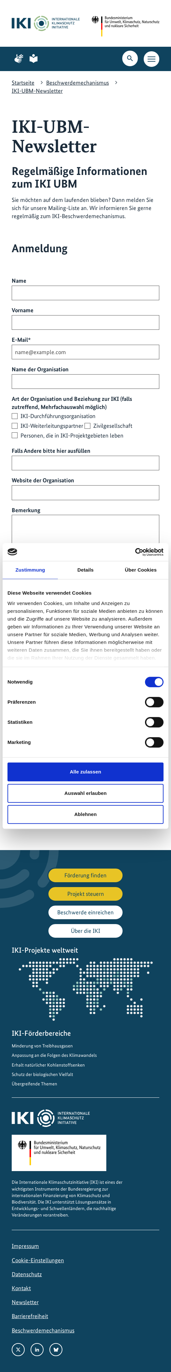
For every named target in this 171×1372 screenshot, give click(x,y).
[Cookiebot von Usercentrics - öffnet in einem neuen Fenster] (135, 552)
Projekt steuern (85, 893)
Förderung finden (85, 875)
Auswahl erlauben (85, 793)
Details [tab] (85, 570)
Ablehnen (85, 814)
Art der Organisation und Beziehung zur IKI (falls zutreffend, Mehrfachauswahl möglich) (72, 402)
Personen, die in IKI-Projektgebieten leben (72, 435)
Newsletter (25, 1302)
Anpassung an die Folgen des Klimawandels (54, 1055)
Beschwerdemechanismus (77, 82)
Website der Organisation (43, 480)
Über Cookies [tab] (141, 570)
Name (19, 280)
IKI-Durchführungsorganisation (58, 416)
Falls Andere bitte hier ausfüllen (51, 450)
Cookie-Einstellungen (38, 1260)
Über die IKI (85, 930)
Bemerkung (26, 510)
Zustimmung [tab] (30, 570)
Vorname (22, 310)
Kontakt (21, 1288)
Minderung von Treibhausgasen (42, 1046)
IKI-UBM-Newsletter (37, 90)
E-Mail (21, 339)
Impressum (25, 1245)
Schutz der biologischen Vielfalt (42, 1074)
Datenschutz (27, 1274)
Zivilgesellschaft (112, 425)
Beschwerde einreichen (85, 912)
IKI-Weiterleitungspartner (51, 425)
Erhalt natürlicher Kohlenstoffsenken (48, 1065)
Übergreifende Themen (34, 1084)
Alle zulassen (85, 771)
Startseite (23, 82)
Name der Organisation (40, 369)
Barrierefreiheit (30, 1316)
